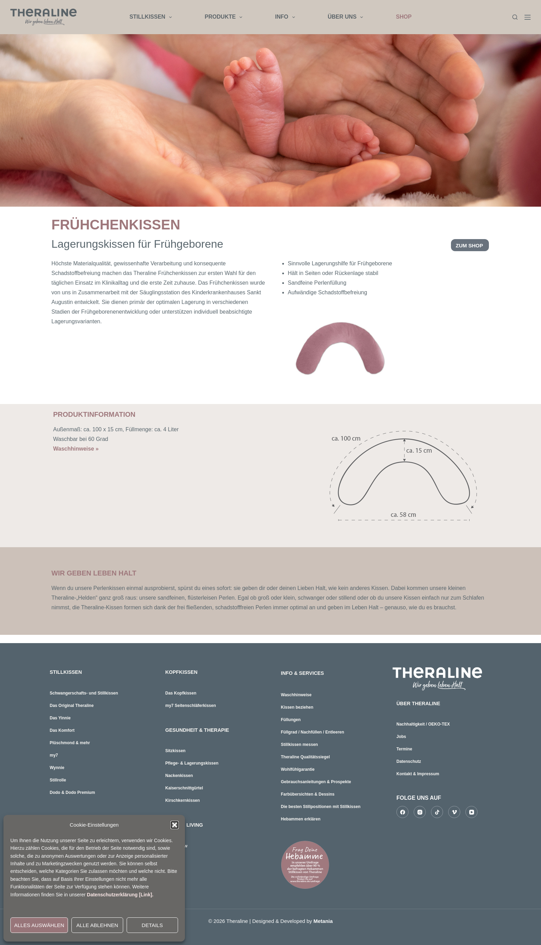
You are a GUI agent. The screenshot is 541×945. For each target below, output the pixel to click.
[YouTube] (471, 811)
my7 (54, 754)
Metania (323, 921)
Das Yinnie (60, 717)
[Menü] (527, 17)
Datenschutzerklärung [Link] (119, 894)
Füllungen (291, 719)
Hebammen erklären (301, 819)
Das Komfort (62, 729)
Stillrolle (58, 779)
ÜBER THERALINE (420, 703)
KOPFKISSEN (183, 672)
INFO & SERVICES (305, 673)
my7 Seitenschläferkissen (190, 704)
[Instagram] (420, 811)
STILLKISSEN (152, 17)
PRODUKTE (225, 17)
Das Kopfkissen (180, 692)
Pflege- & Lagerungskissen (191, 761)
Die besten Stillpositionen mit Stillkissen (321, 806)
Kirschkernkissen (182, 798)
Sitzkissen (175, 748)
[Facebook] (402, 811)
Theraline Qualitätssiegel (305, 757)
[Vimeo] (454, 811)
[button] (174, 824)
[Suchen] (515, 17)
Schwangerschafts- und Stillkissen (84, 692)
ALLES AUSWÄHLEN (39, 925)
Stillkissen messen (299, 744)
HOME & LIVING (186, 822)
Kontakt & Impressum (417, 772)
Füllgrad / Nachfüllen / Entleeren (312, 732)
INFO (286, 17)
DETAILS (152, 925)
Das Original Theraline (72, 704)
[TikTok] (437, 811)
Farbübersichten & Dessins (307, 794)
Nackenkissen (179, 773)
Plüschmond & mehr (70, 741)
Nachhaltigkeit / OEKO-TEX (423, 723)
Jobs (401, 735)
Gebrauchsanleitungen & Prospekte (316, 781)
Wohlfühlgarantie (298, 769)
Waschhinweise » (76, 449)
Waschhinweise (296, 694)
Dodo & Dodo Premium (72, 791)
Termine (404, 748)
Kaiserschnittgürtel (184, 786)
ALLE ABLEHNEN (97, 925)
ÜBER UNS (347, 17)
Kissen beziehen (297, 707)
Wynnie (57, 766)
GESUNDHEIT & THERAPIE (200, 728)
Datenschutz (408, 760)
